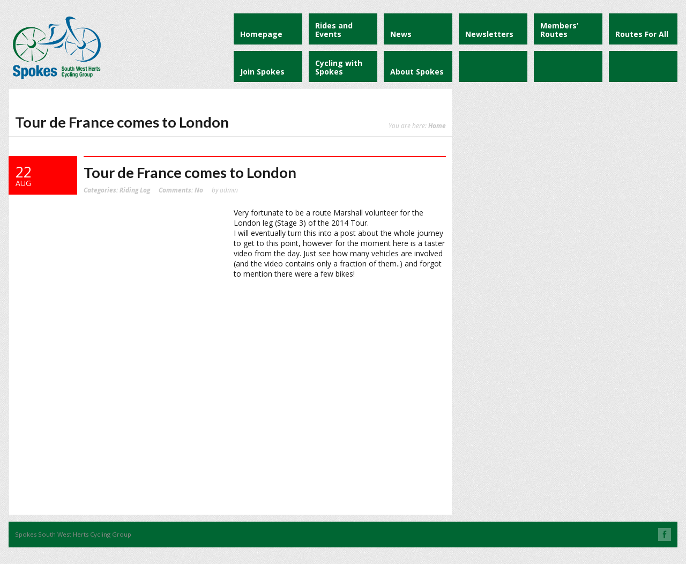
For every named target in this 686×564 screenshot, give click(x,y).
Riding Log (135, 189)
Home (437, 125)
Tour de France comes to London (190, 172)
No (181, 189)
